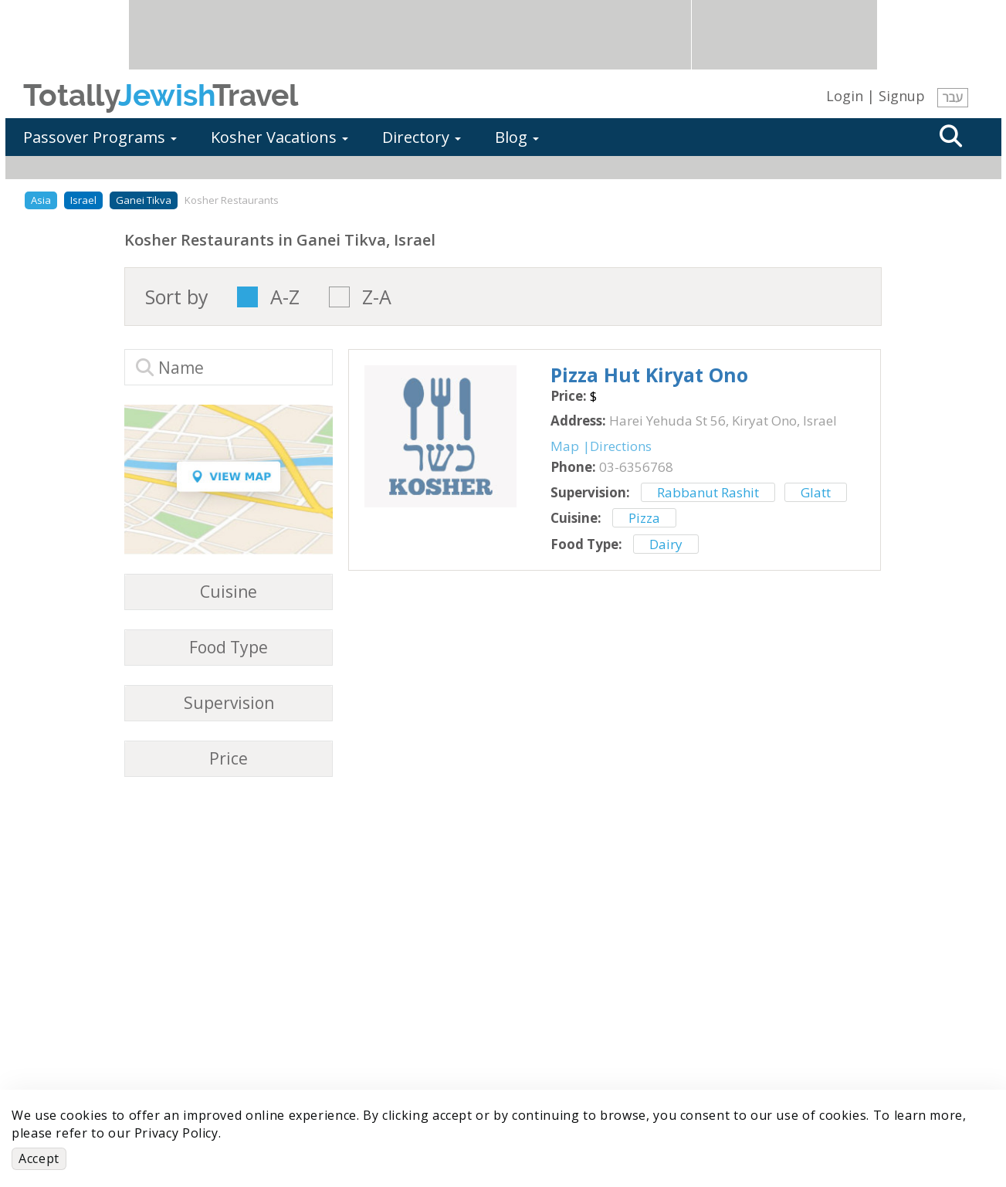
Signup (902, 95)
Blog (517, 137)
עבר (953, 97)
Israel (83, 200)
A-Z (285, 297)
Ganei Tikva (143, 200)
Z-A (376, 297)
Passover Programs (100, 137)
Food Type (228, 647)
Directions (621, 446)
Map (564, 446)
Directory (421, 137)
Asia (41, 200)
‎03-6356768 (636, 467)
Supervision (229, 703)
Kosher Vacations (279, 137)
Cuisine (228, 592)
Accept (39, 1158)
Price (228, 758)
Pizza (644, 518)
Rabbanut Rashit (708, 492)
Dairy (666, 544)
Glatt (816, 492)
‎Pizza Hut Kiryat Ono (649, 374)
